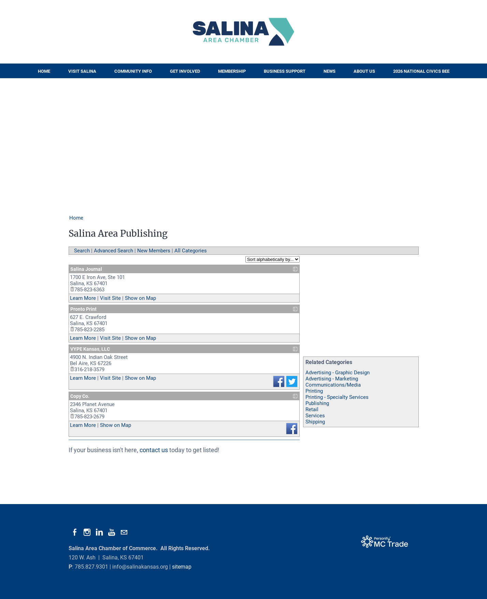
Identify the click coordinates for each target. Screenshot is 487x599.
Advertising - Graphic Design (337, 373)
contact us (154, 450)
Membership (232, 71)
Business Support (284, 71)
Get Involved (185, 71)
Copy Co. (79, 396)
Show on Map (140, 298)
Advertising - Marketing (331, 379)
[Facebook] (74, 532)
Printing (314, 391)
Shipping (315, 422)
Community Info (133, 71)
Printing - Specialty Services (337, 397)
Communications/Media (333, 385)
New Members (153, 251)
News (329, 71)
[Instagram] (87, 532)
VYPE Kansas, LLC (90, 349)
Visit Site (110, 298)
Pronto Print (83, 309)
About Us (364, 71)
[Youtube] (111, 532)
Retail (311, 409)
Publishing (317, 403)
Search (82, 251)
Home (44, 71)
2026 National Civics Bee (421, 71)
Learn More (83, 298)
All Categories (190, 251)
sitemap (181, 566)
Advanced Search (113, 251)
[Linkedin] (99, 532)
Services (315, 416)
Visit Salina (82, 71)
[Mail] (123, 532)
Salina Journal (86, 269)
